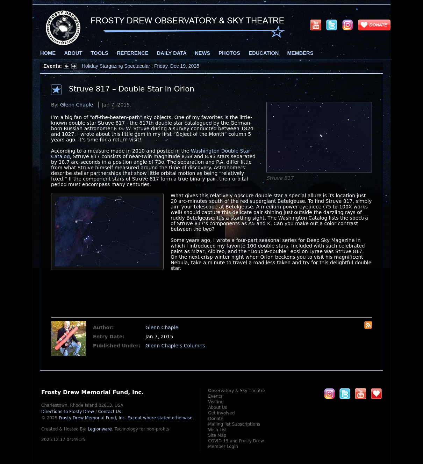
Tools (99, 53)
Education (264, 53)
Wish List (217, 429)
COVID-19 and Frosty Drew (236, 441)
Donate (215, 418)
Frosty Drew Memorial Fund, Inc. (125, 417)
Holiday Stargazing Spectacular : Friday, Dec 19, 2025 (140, 66)
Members (300, 53)
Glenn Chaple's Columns (175, 345)
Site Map (217, 435)
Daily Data (171, 53)
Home (48, 53)
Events (215, 396)
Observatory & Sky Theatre (236, 390)
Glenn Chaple (76, 105)
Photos (229, 53)
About (73, 53)
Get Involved (221, 413)
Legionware (100, 429)
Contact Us (109, 411)
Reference (132, 53)
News (202, 53)
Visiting (215, 401)
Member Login (223, 446)
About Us (217, 407)
